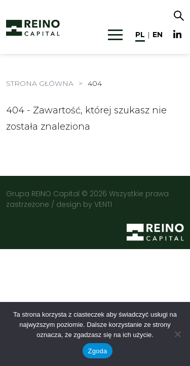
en (158, 34)
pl (140, 34)
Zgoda (97, 351)
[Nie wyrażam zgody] (177, 334)
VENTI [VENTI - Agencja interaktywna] (103, 204)
